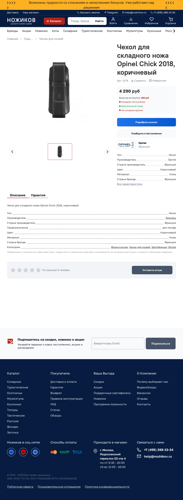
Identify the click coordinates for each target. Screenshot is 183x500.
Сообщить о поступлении (146, 133)
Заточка (12, 432)
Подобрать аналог (146, 122)
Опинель (171, 217)
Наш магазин (31, 12)
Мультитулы (15, 398)
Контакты (144, 404)
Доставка (13, 12)
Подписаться (160, 343)
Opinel (143, 142)
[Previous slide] (12, 151)
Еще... (28, 38)
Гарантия (56, 387)
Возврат (56, 393)
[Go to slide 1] (11, 134)
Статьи (55, 410)
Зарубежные (159, 247)
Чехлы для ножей (51, 38)
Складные (14, 381)
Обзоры (55, 415)
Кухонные (14, 404)
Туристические (17, 387)
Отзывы (142, 398)
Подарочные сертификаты (112, 393)
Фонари (12, 427)
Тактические (16, 415)
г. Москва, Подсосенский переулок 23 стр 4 (113, 454)
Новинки (100, 398)
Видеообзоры (146, 387)
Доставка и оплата (63, 381)
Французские (119, 247)
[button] (60, 151)
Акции (98, 387)
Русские (13, 421)
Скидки (99, 381)
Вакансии (144, 393)
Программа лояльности (110, 404)
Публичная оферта (20, 486)
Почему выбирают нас (152, 381)
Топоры (12, 410)
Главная (12, 38)
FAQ (53, 404)
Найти (99, 21)
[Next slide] (174, 31)
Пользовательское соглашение (59, 486)
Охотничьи (14, 393)
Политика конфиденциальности (107, 486)
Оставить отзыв (152, 269)
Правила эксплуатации (66, 398)
